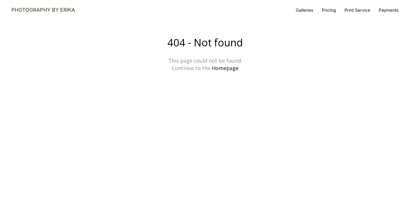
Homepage (225, 68)
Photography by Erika (43, 10)
